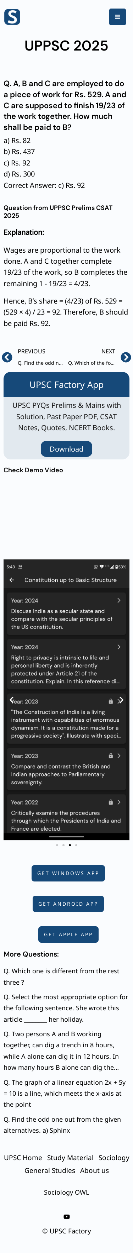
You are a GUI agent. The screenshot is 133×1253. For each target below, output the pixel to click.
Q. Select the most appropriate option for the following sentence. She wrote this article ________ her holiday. (66, 1008)
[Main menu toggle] (117, 17)
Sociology (114, 1157)
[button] (11, 699)
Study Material (70, 1157)
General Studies (49, 1170)
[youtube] (66, 1216)
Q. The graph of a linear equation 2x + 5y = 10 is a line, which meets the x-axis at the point (65, 1093)
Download (66, 449)
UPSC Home (23, 1157)
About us (94, 1170)
